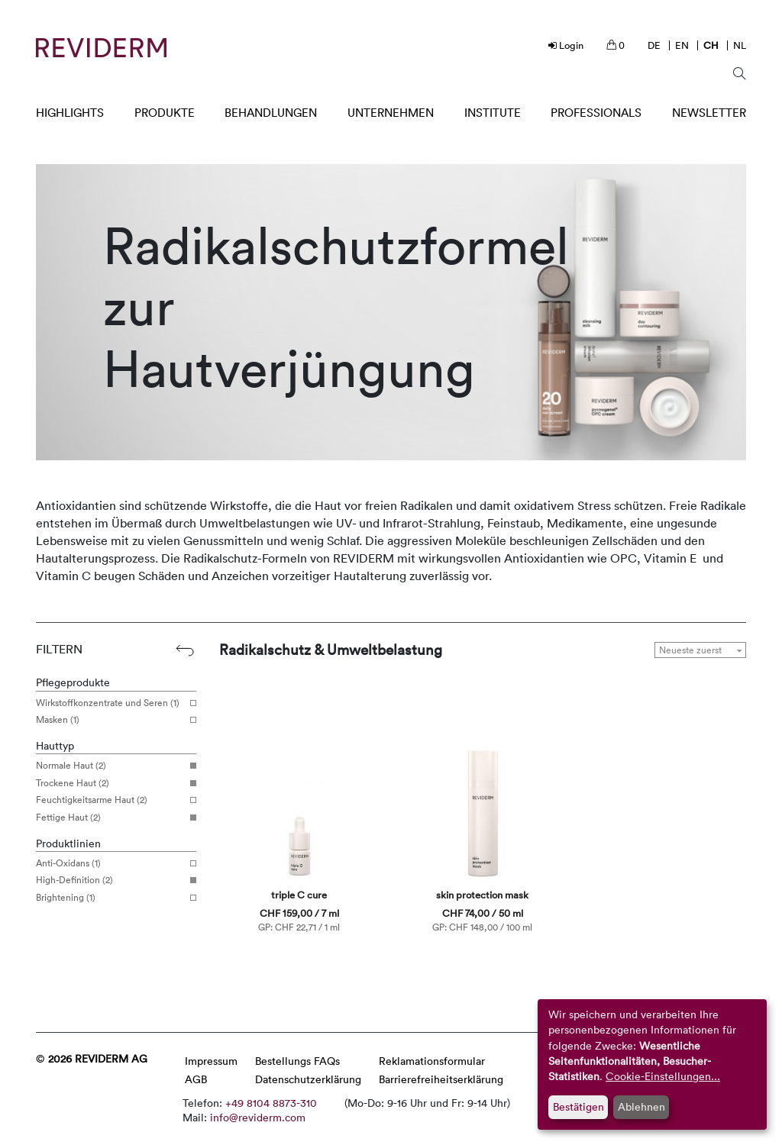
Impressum (211, 1060)
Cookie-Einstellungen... (663, 1076)
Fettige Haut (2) (110, 817)
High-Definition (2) (110, 880)
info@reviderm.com (257, 1117)
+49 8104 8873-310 (271, 1102)
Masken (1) (110, 720)
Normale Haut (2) (110, 766)
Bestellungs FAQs (297, 1060)
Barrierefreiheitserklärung (441, 1079)
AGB (196, 1079)
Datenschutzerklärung (308, 1079)
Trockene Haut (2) (110, 783)
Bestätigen (578, 1106)
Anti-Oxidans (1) (110, 863)
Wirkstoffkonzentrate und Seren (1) (110, 703)
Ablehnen (641, 1106)
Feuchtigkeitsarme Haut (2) (110, 800)
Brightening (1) (110, 898)
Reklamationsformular (432, 1060)
